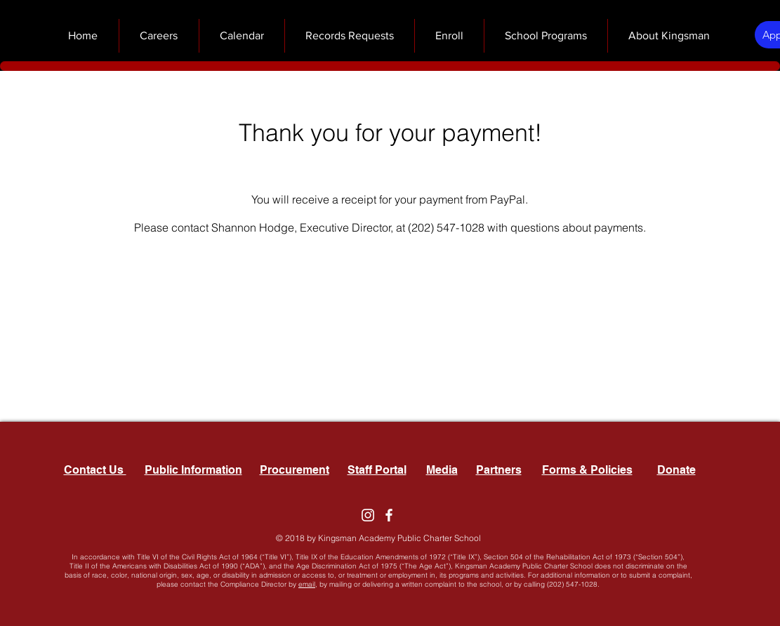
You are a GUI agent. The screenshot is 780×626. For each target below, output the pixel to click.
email (306, 584)
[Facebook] (389, 515)
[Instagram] (367, 515)
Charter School (452, 538)
